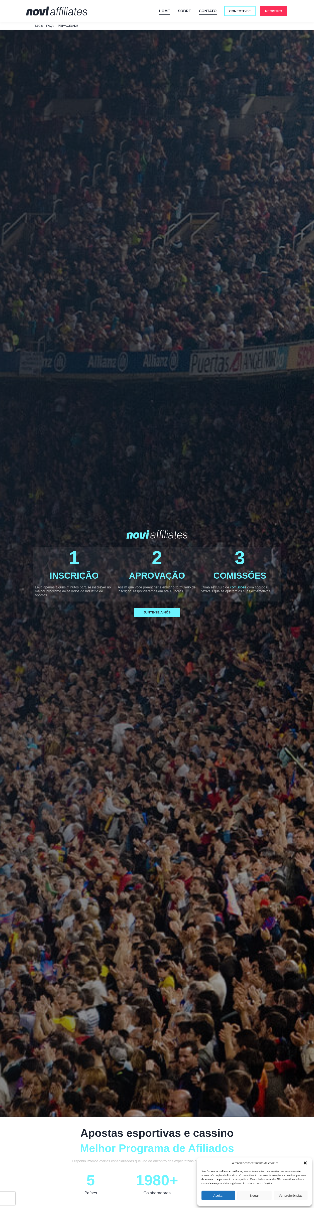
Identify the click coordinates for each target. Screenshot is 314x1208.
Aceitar (218, 1195)
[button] (305, 1163)
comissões (238, 595)
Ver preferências (290, 1195)
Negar (254, 1195)
